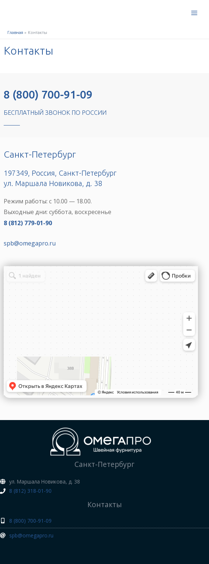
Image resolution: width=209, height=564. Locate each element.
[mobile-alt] (26, 520)
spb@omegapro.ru (30, 243)
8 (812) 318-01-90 (30, 490)
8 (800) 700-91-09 (48, 94)
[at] (26, 535)
